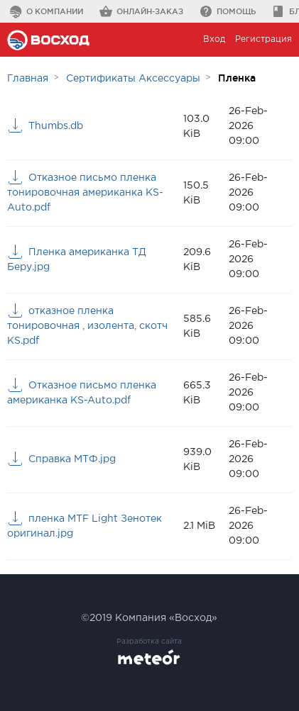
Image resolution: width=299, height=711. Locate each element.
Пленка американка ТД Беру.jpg (76, 259)
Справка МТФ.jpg (72, 459)
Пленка (237, 78)
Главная (27, 78)
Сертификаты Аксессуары (133, 78)
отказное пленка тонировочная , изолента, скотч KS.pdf (87, 326)
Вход (214, 39)
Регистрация (263, 39)
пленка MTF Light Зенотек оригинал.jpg (84, 526)
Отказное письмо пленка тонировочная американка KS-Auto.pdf (85, 193)
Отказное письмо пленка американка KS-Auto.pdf (81, 393)
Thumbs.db (55, 126)
